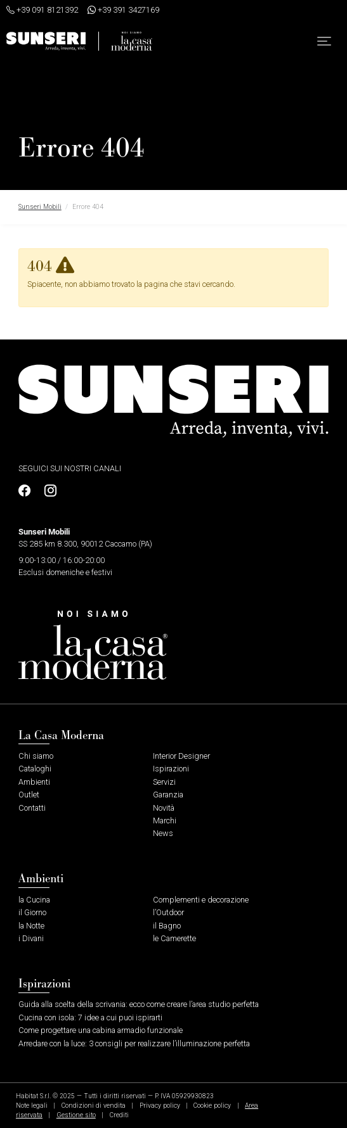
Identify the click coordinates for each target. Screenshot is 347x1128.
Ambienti (34, 782)
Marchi (164, 820)
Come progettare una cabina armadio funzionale (100, 1030)
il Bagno (167, 925)
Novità (163, 808)
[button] (324, 41)
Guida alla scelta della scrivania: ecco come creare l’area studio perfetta (138, 1004)
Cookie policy (212, 1105)
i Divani (31, 938)
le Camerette (174, 938)
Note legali (32, 1105)
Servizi (164, 782)
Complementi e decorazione (201, 899)
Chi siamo (35, 756)
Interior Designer (181, 756)
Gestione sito (76, 1115)
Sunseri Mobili (40, 207)
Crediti (119, 1115)
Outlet (28, 794)
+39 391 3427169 (123, 10)
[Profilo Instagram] (47, 491)
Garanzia (168, 794)
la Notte (31, 925)
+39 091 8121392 (42, 10)
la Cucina (34, 899)
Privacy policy (160, 1105)
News (163, 833)
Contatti (32, 808)
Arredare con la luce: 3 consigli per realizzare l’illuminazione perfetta (134, 1043)
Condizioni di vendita (94, 1105)
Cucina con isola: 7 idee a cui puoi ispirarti (90, 1017)
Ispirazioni (171, 768)
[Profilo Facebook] (27, 491)
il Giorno (32, 912)
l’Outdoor (168, 912)
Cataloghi (34, 768)
